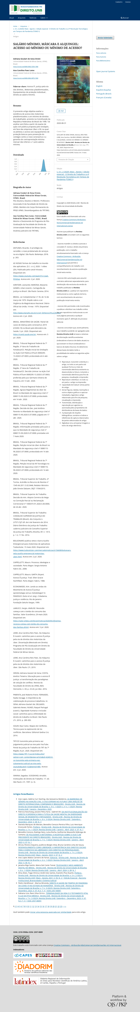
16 (43, 906)
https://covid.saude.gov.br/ (24, 334)
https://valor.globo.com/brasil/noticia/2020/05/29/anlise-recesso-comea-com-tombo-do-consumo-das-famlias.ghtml (37, 624)
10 (28, 906)
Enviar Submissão (105, 38)
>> (65, 906)
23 (61, 906)
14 (38, 906)
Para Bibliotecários (103, 60)
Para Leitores (101, 53)
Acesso (128, 2)
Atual (11, 18)
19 (51, 906)
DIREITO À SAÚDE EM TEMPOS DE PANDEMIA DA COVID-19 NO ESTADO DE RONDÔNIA (53, 884)
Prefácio (36, 827)
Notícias (33, 18)
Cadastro (119, 2)
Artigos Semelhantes (23, 794)
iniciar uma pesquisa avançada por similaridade (50, 912)
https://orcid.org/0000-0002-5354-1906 (25, 67)
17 (46, 906)
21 (56, 906)
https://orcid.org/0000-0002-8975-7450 (25, 78)
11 (31, 906)
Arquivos (21, 18)
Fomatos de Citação (66, 159)
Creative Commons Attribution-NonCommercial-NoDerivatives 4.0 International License (71, 222)
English (99, 86)
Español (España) (103, 90)
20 (53, 906)
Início (15, 26)
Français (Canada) (103, 97)
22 (59, 906)
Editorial (54, 857)
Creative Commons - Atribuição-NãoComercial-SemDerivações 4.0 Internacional (69, 259)
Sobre (43, 18)
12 (33, 906)
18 (48, 906)
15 (41, 906)
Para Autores (101, 57)
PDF (62, 111)
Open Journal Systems (105, 71)
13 (36, 906)
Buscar (125, 18)
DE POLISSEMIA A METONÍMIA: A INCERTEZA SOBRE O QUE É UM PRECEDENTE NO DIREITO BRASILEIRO (49, 835)
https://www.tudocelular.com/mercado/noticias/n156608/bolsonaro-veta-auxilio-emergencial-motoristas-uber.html (42, 553)
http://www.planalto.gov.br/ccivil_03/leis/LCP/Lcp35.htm (37, 313)
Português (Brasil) (103, 93)
